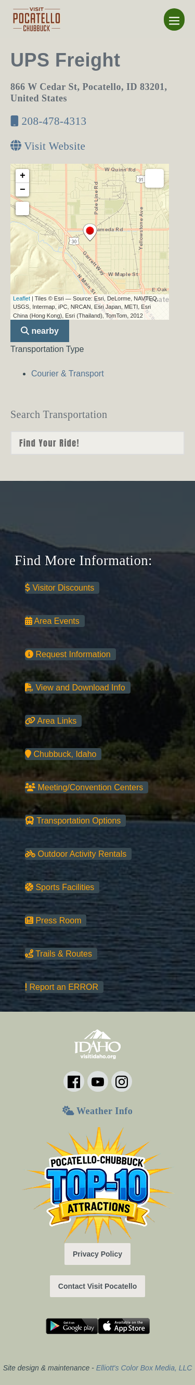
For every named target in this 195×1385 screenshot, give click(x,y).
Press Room (53, 920)
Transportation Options (73, 820)
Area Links (50, 720)
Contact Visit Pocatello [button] (97, 1286)
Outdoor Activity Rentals (75, 854)
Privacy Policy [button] (97, 1254)
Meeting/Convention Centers (84, 787)
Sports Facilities (59, 887)
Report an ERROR (61, 987)
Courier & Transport (67, 373)
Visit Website (47, 146)
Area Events (52, 621)
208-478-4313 (48, 121)
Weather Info (97, 1111)
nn (97, 443)
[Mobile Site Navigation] (174, 19)
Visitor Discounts (59, 587)
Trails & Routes (58, 953)
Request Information (68, 654)
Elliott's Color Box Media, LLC (144, 1368)
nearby (40, 330)
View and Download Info (75, 687)
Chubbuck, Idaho (60, 754)
